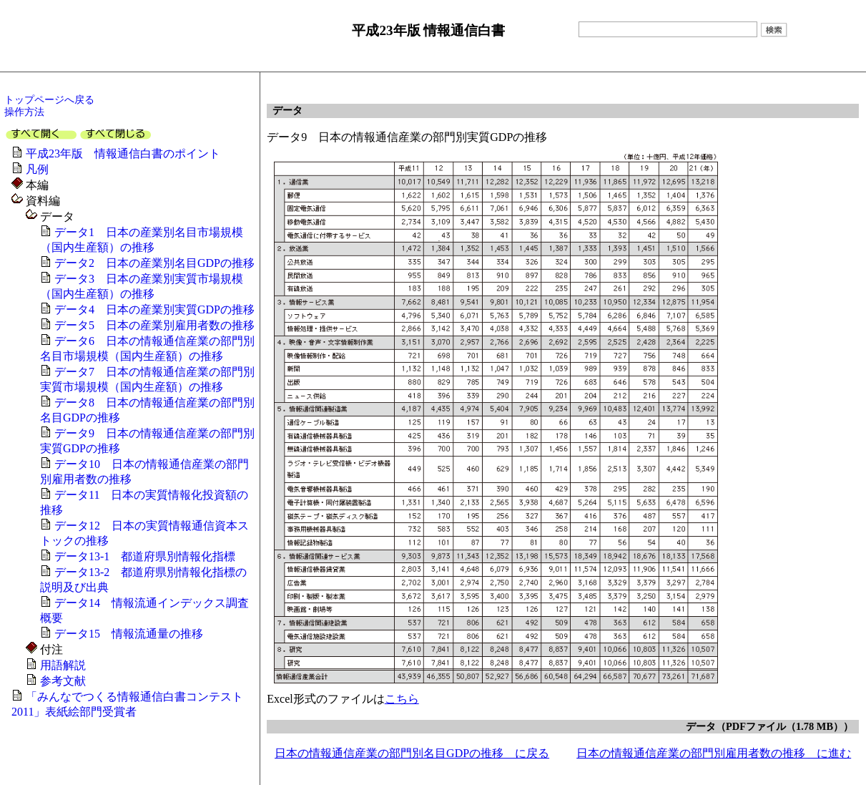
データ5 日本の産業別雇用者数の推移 (154, 325)
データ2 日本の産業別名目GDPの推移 (154, 263)
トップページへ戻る (49, 99)
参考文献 (63, 681)
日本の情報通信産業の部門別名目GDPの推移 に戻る (412, 753)
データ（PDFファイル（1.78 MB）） (769, 726)
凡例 (37, 169)
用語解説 (63, 665)
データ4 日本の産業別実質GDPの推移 (154, 309)
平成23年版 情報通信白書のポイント (123, 153)
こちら (402, 699)
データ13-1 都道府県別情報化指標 (144, 556)
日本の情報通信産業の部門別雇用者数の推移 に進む (713, 753)
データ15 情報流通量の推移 (128, 634)
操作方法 (24, 111)
